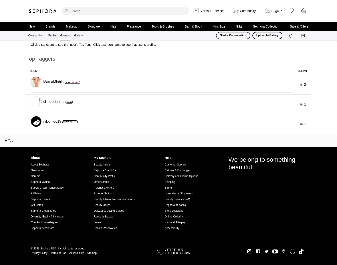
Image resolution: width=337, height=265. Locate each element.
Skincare (94, 26)
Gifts (239, 26)
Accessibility (172, 228)
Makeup (71, 26)
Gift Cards (37, 205)
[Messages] (303, 35)
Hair (113, 26)
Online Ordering (174, 216)
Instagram (249, 251)
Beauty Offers (102, 205)
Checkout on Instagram (44, 222)
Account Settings (104, 193)
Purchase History (104, 187)
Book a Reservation (105, 228)
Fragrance (134, 26)
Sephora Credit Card (106, 170)
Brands (50, 26)
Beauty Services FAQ (177, 199)
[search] (125, 11)
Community (35, 35)
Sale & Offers (299, 26)
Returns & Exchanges (177, 170)
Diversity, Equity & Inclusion (47, 216)
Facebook (258, 251)
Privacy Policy (39, 253)
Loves (97, 222)
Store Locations (174, 210)
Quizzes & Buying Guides (109, 210)
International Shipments (179, 193)
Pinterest (284, 251)
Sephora (43, 11)
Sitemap (92, 253)
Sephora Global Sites (43, 210)
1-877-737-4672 (174, 249)
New (32, 26)
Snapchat (292, 251)
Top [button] (10, 140)
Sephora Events (40, 199)
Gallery (78, 35)
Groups (65, 35)
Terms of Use (58, 253)
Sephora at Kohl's (175, 205)
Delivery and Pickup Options (181, 176)
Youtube (275, 251)
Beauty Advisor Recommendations (114, 199)
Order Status (101, 181)
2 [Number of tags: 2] (305, 84)
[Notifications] (291, 35)
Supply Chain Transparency (47, 187)
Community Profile (105, 176)
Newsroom (37, 170)
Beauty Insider (102, 164)
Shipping (170, 181)
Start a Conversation (233, 35)
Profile (52, 35)
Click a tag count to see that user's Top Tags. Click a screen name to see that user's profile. (93, 44)
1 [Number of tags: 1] (305, 104)
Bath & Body (193, 26)
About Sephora (40, 164)
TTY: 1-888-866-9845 (177, 253)
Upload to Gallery (267, 35)
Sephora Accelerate (42, 228)
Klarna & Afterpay (175, 222)
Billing (168, 187)
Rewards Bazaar (104, 216)
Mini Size (219, 26)
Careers (35, 176)
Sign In (277, 11)
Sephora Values (40, 181)
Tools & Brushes (163, 26)
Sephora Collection (266, 26)
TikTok (301, 251)
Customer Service (175, 164)
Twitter (266, 251)
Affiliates (36, 193)
